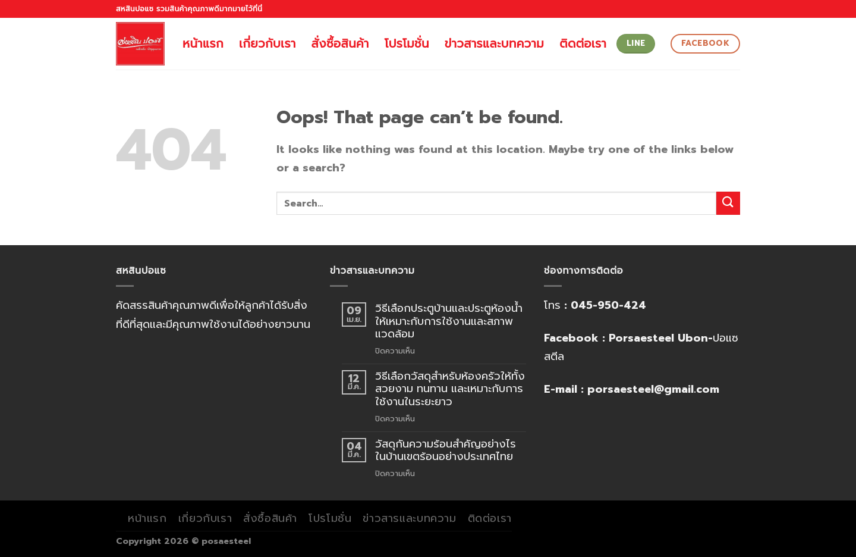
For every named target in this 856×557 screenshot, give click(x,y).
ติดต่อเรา (582, 43)
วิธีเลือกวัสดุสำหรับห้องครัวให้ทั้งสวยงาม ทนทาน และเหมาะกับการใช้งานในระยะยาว (450, 389)
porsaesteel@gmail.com (653, 389)
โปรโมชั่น (407, 43)
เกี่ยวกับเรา (267, 43)
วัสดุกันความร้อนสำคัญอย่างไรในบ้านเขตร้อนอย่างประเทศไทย (445, 451)
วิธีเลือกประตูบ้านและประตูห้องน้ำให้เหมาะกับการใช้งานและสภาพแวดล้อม (449, 321)
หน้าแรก (203, 43)
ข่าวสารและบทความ (494, 43)
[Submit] (728, 203)
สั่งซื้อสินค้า (340, 43)
